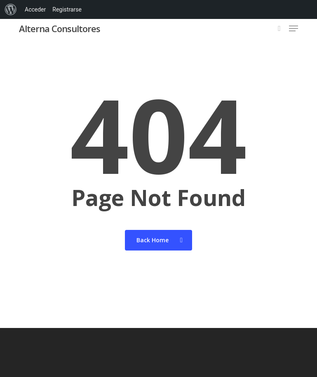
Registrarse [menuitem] (67, 9)
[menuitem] (10, 9)
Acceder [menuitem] (35, 9)
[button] (293, 28)
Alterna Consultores (59, 28)
